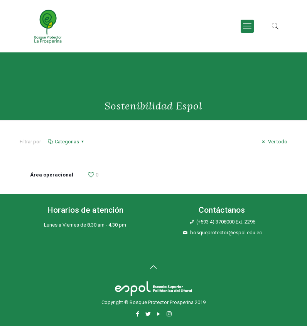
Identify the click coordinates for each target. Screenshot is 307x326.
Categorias (66, 142)
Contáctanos (222, 210)
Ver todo (273, 142)
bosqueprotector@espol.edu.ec (226, 232)
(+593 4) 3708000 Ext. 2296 (225, 222)
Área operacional (51, 175)
